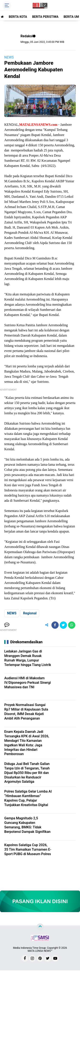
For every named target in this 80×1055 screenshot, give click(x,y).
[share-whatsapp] (71, 625)
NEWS (9, 57)
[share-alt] (46, 625)
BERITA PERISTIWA (45, 16)
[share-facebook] (55, 625)
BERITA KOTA (18, 16)
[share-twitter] (63, 625)
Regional (29, 613)
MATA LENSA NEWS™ (40, 950)
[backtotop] (40, 927)
